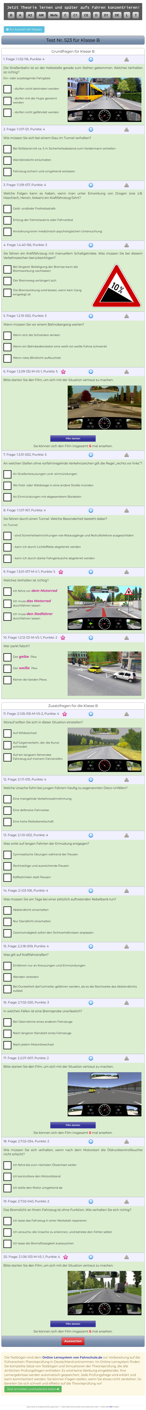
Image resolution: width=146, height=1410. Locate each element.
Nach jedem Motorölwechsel (33, 1044)
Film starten (73, 438)
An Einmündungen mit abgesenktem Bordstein (47, 496)
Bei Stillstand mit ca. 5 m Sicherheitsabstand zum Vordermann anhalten (64, 148)
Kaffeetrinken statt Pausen (32, 877)
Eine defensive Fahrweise (31, 810)
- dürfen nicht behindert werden (36, 88)
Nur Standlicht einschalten (32, 921)
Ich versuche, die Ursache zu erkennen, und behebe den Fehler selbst (62, 1232)
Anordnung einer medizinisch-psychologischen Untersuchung (57, 231)
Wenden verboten (26, 977)
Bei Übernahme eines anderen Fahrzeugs (42, 1021)
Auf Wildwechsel (25, 733)
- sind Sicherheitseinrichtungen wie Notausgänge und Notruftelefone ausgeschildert (73, 535)
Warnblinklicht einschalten (32, 160)
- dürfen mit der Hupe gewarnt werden (35, 100)
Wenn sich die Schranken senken (36, 335)
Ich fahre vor (35, 591)
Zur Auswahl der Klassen (24, 29)
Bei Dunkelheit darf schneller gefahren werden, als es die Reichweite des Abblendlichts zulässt (75, 988)
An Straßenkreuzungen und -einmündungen (45, 474)
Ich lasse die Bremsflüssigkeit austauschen (43, 1243)
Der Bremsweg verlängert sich (34, 280)
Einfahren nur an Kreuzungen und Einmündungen (49, 965)
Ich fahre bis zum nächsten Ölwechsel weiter (45, 1165)
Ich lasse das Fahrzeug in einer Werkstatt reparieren (50, 1220)
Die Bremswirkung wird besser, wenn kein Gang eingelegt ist (47, 292)
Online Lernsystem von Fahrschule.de (72, 1357)
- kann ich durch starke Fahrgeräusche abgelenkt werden (54, 558)
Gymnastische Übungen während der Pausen (45, 854)
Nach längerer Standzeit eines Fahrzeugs (42, 1033)
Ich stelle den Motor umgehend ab (37, 1187)
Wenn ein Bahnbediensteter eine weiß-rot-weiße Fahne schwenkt (60, 346)
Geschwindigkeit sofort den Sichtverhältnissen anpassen (53, 932)
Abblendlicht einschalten (31, 910)
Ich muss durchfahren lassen (32, 603)
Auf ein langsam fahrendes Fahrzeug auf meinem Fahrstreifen (38, 757)
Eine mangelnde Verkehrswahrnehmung (42, 798)
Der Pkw (25, 657)
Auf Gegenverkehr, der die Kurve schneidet (36, 744)
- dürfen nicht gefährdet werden (36, 112)
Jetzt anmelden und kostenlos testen (33, 1389)
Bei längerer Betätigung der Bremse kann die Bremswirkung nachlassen (45, 269)
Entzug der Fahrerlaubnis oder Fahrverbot (43, 220)
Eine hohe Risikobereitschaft (33, 821)
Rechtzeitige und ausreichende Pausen (41, 866)
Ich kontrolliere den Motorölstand (36, 1176)
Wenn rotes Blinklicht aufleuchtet (37, 358)
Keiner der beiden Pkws (30, 679)
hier (111, 1407)
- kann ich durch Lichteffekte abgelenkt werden (47, 547)
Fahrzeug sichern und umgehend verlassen (44, 171)
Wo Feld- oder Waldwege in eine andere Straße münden (53, 485)
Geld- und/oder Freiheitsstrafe (34, 208)
